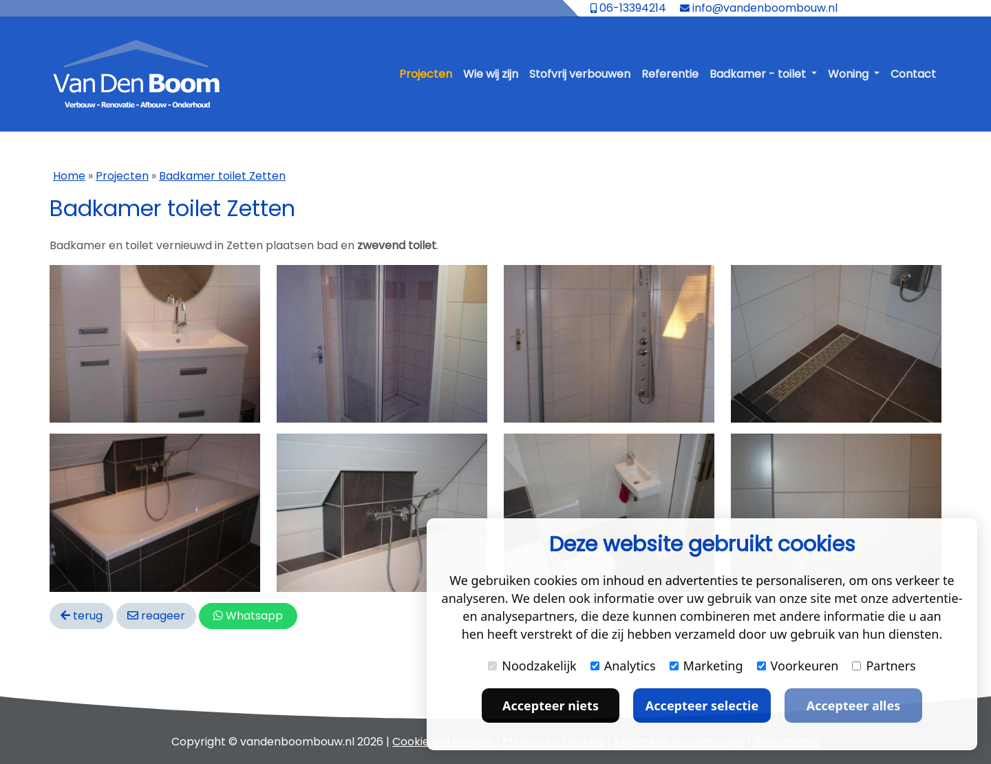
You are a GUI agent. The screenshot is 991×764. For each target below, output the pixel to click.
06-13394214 (628, 8)
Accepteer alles (853, 705)
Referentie (670, 74)
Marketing (706, 665)
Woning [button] (849, 74)
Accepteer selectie (702, 705)
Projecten (425, 74)
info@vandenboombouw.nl (759, 8)
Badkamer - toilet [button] (759, 74)
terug (82, 616)
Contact (913, 74)
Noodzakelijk (532, 665)
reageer (156, 616)
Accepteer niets (550, 705)
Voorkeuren (798, 665)
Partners (883, 665)
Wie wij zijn (490, 74)
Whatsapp (248, 616)
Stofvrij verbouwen (579, 74)
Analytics (623, 665)
